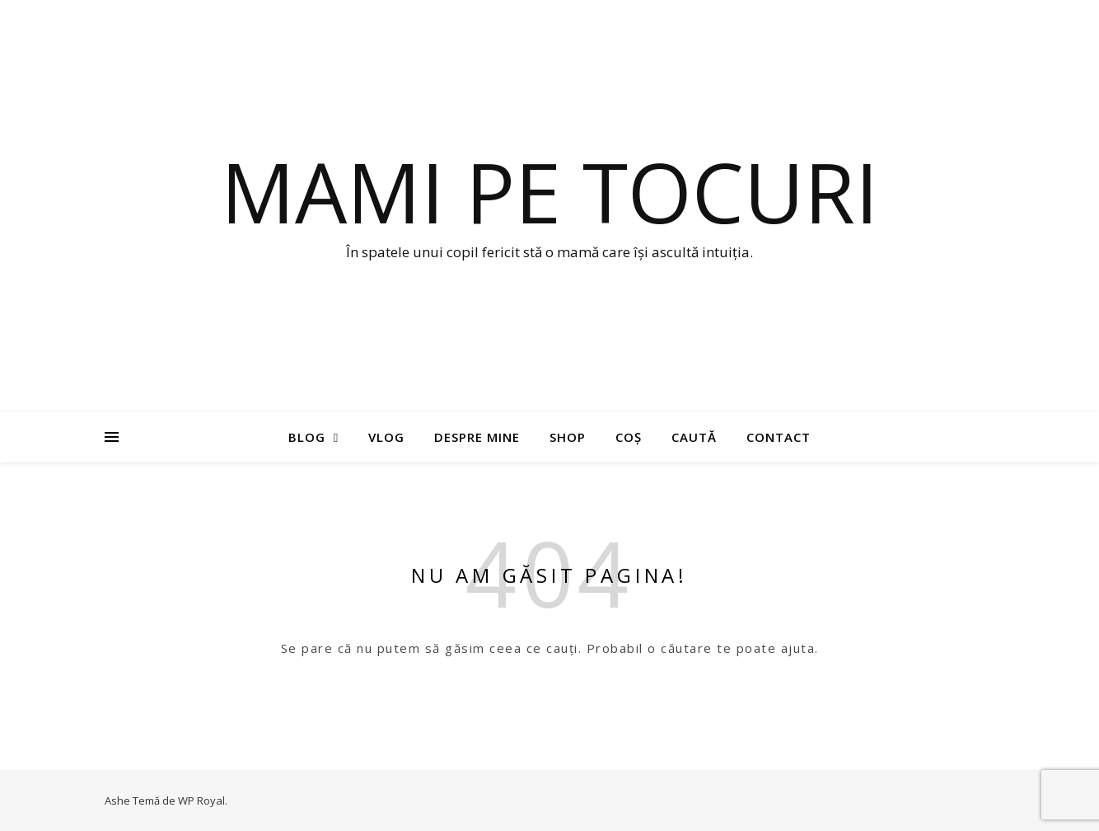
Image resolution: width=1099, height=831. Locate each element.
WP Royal (201, 800)
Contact (778, 437)
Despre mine (477, 437)
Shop (568, 437)
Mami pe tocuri (549, 191)
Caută (694, 437)
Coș (628, 437)
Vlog (386, 437)
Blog (306, 437)
